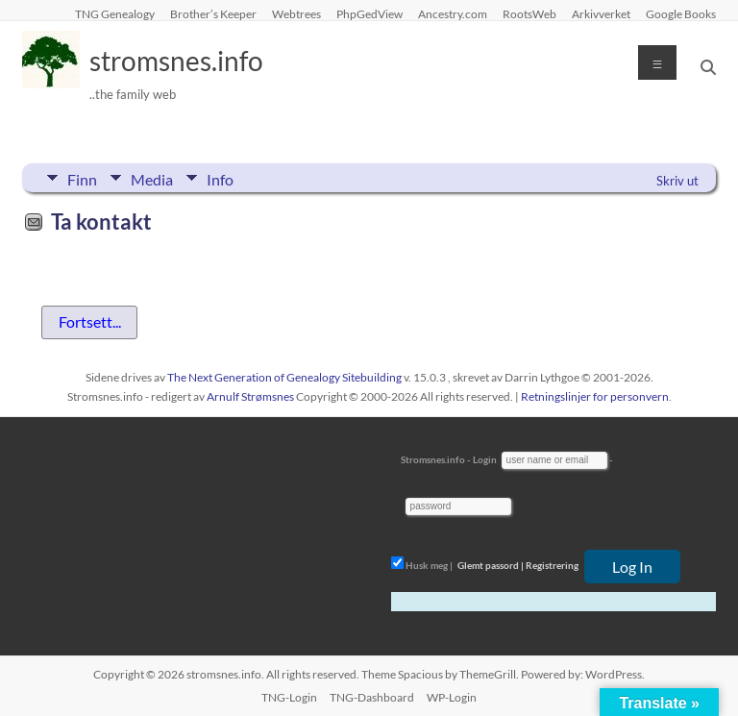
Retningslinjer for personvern (595, 396)
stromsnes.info (176, 60)
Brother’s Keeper (213, 13)
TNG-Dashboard (372, 697)
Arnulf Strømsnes (250, 396)
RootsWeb (529, 13)
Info (220, 177)
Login (485, 459)
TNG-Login (289, 697)
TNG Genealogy (115, 13)
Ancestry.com (452, 13)
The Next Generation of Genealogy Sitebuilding (284, 377)
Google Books (681, 13)
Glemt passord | (490, 565)
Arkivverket (601, 13)
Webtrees (296, 13)
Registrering (552, 565)
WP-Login (452, 697)
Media (152, 177)
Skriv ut (677, 180)
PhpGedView (369, 13)
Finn (82, 177)
